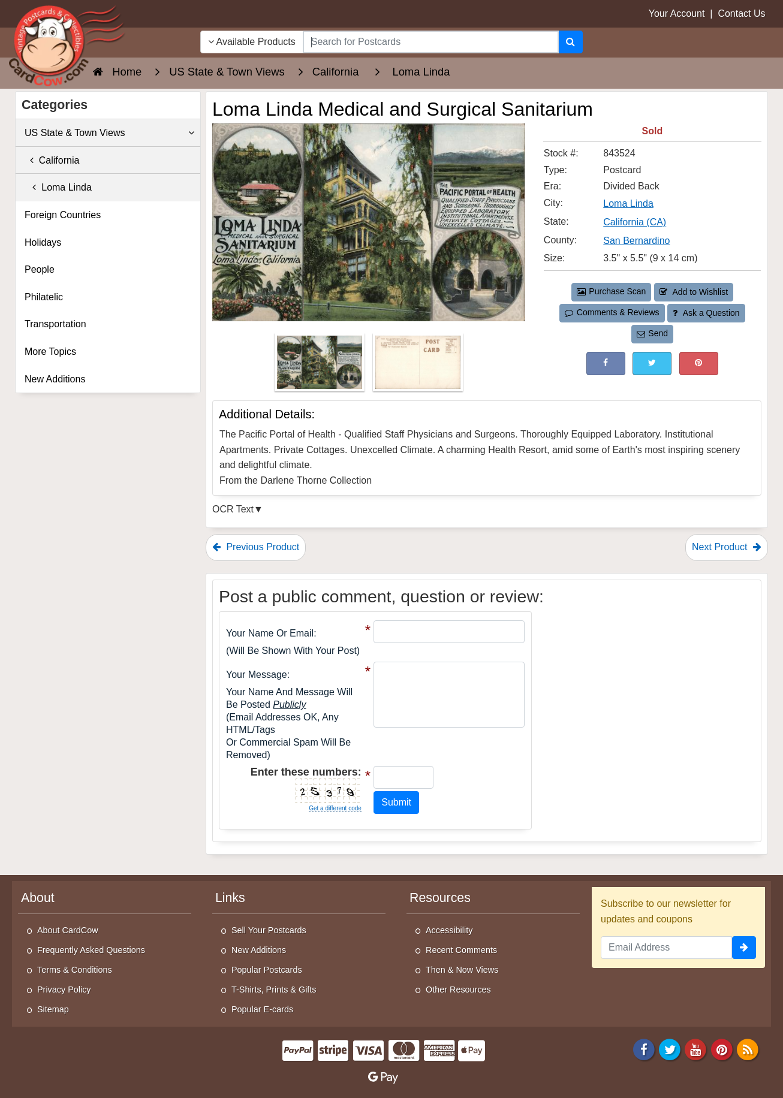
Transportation (55, 324)
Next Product (726, 547)
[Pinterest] (721, 1048)
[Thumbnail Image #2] (418, 366)
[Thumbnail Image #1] (321, 366)
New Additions (55, 379)
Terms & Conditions (74, 970)
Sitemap (53, 1009)
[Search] (570, 42)
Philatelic (44, 297)
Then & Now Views (462, 970)
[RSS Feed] (747, 1048)
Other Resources (458, 989)
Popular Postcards (266, 970)
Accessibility (449, 930)
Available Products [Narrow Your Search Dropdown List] (252, 42)
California (52, 160)
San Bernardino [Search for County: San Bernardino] (636, 241)
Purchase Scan (611, 291)
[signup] (744, 947)
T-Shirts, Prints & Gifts (274, 989)
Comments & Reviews (612, 312)
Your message (256, 674)
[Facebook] (643, 1048)
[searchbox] (431, 42)
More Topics (50, 351)
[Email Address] (666, 947)
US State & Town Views (109, 133)
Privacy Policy (64, 989)
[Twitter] (669, 1048)
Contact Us (741, 13)
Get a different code (335, 808)
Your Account (677, 13)
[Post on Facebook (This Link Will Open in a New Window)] (605, 363)
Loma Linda (58, 187)
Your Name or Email (270, 633)
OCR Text (233, 509)
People (40, 269)
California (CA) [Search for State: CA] (634, 222)
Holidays (43, 242)
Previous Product (255, 547)
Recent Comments (461, 950)
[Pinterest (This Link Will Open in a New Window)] (698, 363)
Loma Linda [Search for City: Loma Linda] (628, 203)
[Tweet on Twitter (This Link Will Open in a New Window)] (652, 363)
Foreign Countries (63, 215)
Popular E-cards (262, 1009)
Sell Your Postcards (268, 930)
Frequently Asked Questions (91, 950)
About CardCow (67, 930)
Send (652, 333)
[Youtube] (696, 1048)
